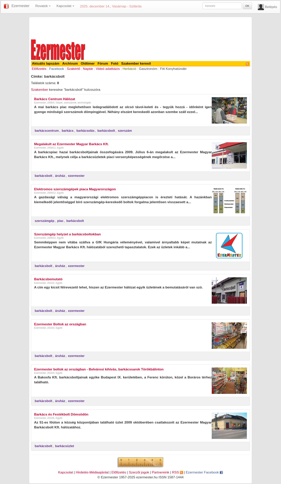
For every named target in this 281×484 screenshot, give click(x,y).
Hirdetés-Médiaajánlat (92, 472)
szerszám (125, 130)
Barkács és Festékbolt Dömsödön (61, 414)
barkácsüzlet (64, 446)
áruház (60, 175)
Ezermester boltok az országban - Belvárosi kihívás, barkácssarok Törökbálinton (99, 369)
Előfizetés (39, 69)
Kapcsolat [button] (65, 6)
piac (60, 220)
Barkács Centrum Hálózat (54, 99)
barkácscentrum (47, 130)
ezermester (76, 175)
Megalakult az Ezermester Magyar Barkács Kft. (71, 144)
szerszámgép (44, 220)
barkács (68, 130)
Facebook (56, 69)
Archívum (70, 63)
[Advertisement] (140, 27)
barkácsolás (85, 130)
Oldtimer (88, 63)
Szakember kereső (136, 63)
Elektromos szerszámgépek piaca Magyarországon (75, 189)
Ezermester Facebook (204, 472)
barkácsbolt (106, 130)
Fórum (103, 63)
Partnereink (160, 472)
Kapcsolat (65, 472)
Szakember (39, 90)
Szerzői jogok (139, 472)
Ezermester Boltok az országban (60, 324)
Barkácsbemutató (48, 279)
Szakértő (73, 69)
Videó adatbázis (108, 69)
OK (247, 5)
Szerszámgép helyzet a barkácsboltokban (67, 234)
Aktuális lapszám (46, 63)
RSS (177, 472)
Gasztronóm (148, 69)
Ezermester (20, 6)
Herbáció (129, 69)
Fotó (114, 63)
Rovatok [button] (43, 6)
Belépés (271, 7)
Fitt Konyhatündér (173, 69)
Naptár (88, 69)
